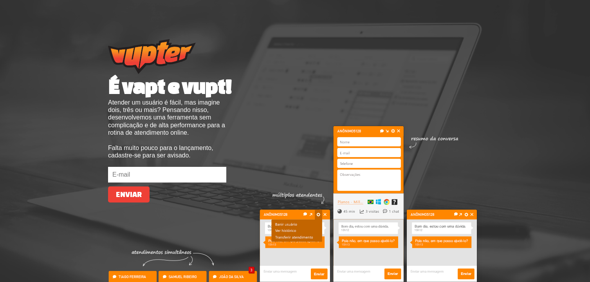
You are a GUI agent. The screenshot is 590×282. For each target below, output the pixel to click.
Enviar (129, 194)
